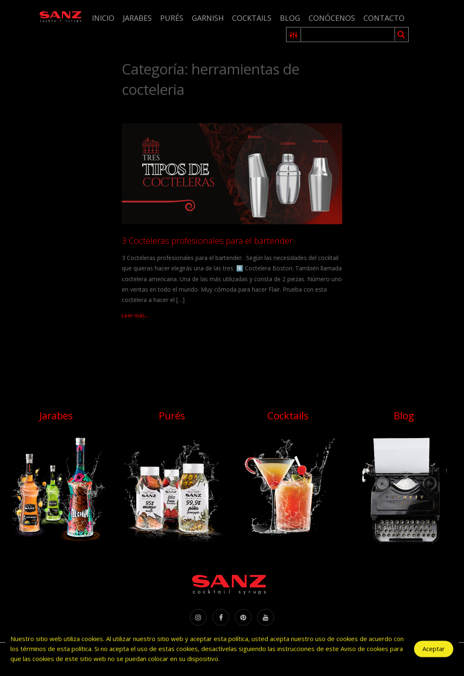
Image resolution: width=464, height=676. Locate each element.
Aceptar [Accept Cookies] (433, 650)
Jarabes (137, 18)
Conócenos (332, 18)
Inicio (103, 18)
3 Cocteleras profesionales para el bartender (207, 240)
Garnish (208, 18)
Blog (290, 18)
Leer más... (135, 315)
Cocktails (251, 18)
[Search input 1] (348, 34)
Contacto (384, 18)
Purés (171, 18)
